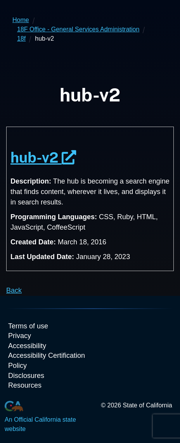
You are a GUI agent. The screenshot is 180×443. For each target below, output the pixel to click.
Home (20, 20)
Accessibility (27, 346)
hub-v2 (43, 157)
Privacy (19, 336)
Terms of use (28, 326)
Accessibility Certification (46, 355)
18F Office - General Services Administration (78, 29)
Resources (25, 385)
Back (14, 290)
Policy (17, 365)
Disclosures (26, 375)
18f (21, 38)
